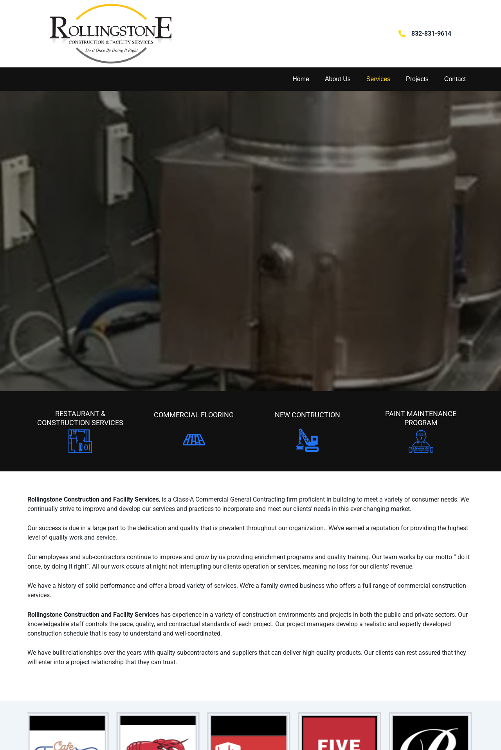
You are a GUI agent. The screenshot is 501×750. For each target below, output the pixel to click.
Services (378, 79)
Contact (455, 79)
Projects (417, 79)
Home (300, 79)
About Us (338, 79)
